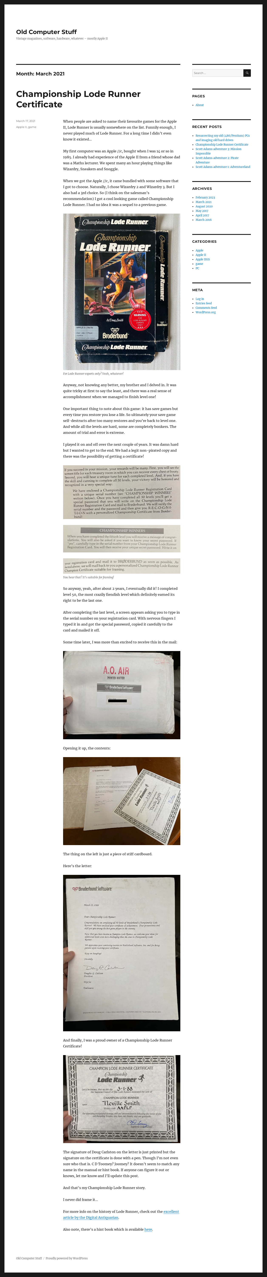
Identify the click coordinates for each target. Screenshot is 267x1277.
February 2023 (205, 197)
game (32, 127)
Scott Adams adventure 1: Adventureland (223, 167)
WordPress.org (206, 312)
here (148, 1229)
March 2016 (204, 220)
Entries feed (204, 303)
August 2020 (204, 206)
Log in (200, 299)
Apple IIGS (203, 259)
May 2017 (202, 211)
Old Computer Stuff (46, 31)
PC (197, 268)
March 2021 (204, 202)
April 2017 (202, 215)
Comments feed (206, 308)
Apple (199, 250)
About (200, 105)
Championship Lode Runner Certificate (222, 144)
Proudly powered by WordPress (67, 1258)
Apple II (21, 127)
